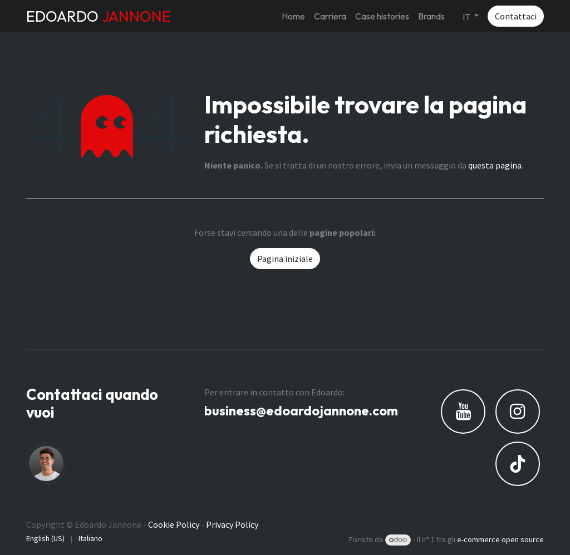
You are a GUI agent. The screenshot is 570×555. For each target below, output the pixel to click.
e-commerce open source (500, 539)
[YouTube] (463, 411)
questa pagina (495, 165)
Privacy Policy (232, 524)
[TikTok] (517, 463)
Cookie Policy (173, 524)
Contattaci (516, 16)
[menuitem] (293, 16)
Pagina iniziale (285, 258)
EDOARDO (98, 16)
